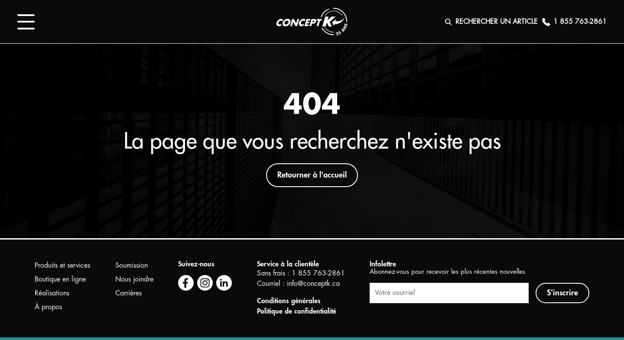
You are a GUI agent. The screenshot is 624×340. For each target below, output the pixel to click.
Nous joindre (134, 279)
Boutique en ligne (60, 279)
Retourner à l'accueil (312, 175)
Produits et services (62, 265)
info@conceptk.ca (313, 283)
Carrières (128, 293)
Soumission (131, 265)
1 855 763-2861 (318, 273)
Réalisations (52, 293)
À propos (48, 307)
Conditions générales (289, 301)
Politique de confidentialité (296, 311)
